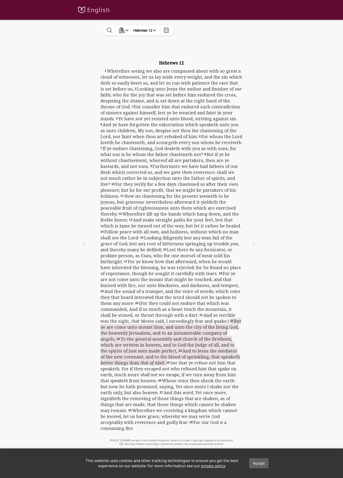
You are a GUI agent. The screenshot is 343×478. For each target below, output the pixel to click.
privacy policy (213, 465)
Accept (259, 463)
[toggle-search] (109, 30)
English (98, 10)
